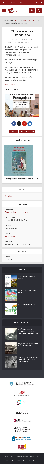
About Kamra (10, 460)
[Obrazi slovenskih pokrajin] (22, 429)
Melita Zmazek (10, 236)
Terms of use (21, 460)
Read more (10, 84)
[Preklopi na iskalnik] (39, 10)
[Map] (32, 10)
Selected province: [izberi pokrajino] (12, 2)
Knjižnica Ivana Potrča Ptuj (28, 42)
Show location (10, 196)
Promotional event (20, 212)
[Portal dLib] (22, 412)
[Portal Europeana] (22, 403)
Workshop (8, 212)
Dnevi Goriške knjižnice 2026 (27, 304)
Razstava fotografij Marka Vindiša (26, 277)
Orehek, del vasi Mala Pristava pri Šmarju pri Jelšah (28, 344)
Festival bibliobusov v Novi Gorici (27, 291)
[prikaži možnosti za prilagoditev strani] (37, 2)
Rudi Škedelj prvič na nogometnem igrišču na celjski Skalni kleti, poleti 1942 (28, 331)
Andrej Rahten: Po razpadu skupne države (22, 179)
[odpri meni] (4, 10)
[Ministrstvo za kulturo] (22, 384)
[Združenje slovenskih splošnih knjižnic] (22, 420)
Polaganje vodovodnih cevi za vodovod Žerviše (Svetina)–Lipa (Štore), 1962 (28, 359)
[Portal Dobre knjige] (22, 438)
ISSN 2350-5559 (32, 460)
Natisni (13, 131)
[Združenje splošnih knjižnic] (22, 447)
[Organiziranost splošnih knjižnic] (22, 393)
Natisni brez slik (27, 131)
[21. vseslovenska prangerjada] (22, 105)
